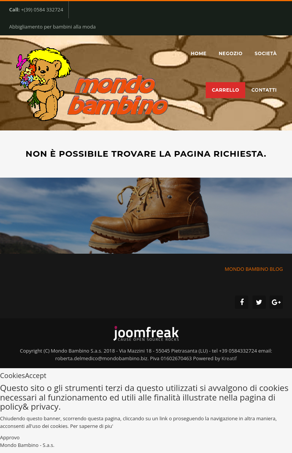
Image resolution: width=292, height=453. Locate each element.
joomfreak (146, 333)
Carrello (225, 90)
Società (266, 53)
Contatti (264, 90)
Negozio (231, 53)
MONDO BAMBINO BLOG (253, 268)
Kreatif (229, 358)
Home (198, 53)
